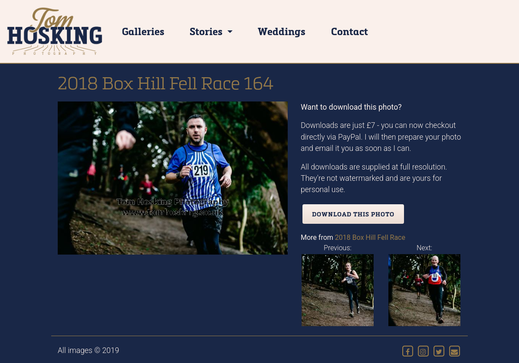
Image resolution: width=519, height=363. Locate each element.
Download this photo (353, 214)
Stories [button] (207, 31)
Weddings (281, 31)
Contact (349, 31)
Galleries (143, 31)
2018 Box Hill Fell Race (370, 237)
